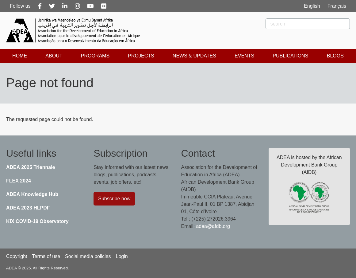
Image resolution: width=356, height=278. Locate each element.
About (53, 55)
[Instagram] (77, 6)
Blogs (335, 55)
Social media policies (88, 256)
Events (244, 55)
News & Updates (194, 55)
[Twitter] (52, 6)
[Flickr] (104, 6)
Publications (290, 55)
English (312, 6)
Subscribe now (114, 198)
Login (122, 256)
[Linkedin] (65, 6)
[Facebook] (39, 6)
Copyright (16, 256)
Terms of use (46, 256)
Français (336, 6)
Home (19, 55)
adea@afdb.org (213, 226)
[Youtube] (90, 6)
